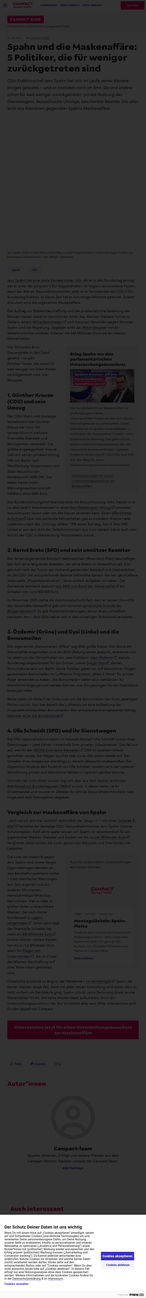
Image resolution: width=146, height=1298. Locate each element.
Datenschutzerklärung (26, 1278)
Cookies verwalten (16, 1284)
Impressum (55, 1278)
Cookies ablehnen (118, 1265)
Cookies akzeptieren (117, 1256)
